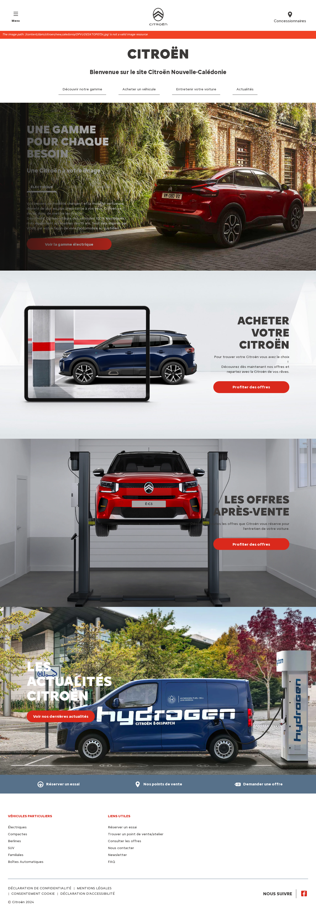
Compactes (17, 834)
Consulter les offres (124, 841)
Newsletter (117, 855)
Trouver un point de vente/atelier (135, 834)
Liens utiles (119, 816)
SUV (11, 848)
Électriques (17, 827)
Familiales (15, 855)
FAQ (111, 862)
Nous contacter (121, 848)
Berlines (14, 841)
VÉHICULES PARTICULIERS (30, 816)
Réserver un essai (122, 827)
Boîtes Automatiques (25, 862)
